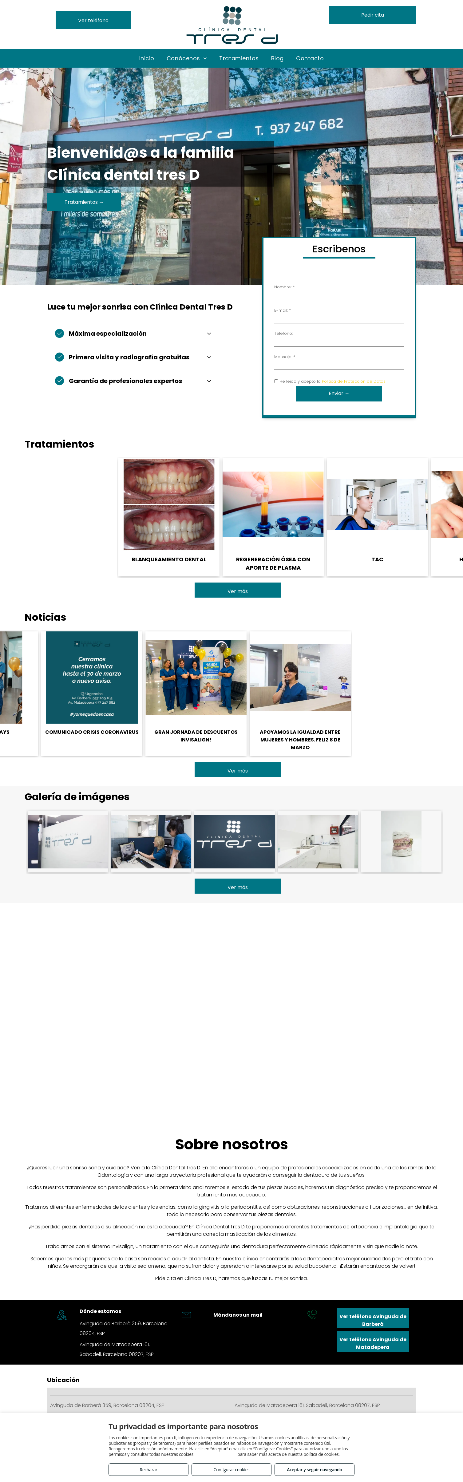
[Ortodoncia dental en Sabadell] (151, 841)
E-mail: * (282, 310)
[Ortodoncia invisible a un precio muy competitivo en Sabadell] (68, 841)
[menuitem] (146, 58)
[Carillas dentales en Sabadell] (401, 841)
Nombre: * (284, 287)
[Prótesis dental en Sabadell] (318, 841)
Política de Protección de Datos (354, 381)
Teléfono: (283, 333)
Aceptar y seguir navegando (314, 1469)
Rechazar (148, 1469)
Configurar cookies (232, 1469)
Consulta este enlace (216, 1454)
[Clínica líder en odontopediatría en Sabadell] (234, 841)
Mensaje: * (284, 357)
